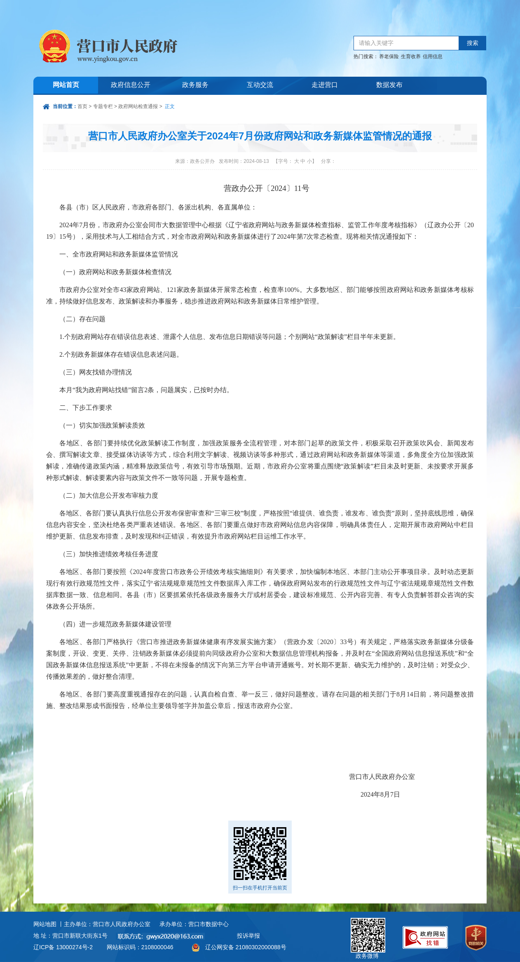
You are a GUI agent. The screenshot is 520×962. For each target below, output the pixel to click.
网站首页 (66, 85)
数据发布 (389, 85)
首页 (82, 106)
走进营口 (325, 85)
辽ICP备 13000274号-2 (63, 947)
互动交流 (260, 85)
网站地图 (44, 924)
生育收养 (411, 56)
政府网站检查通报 (138, 106)
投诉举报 (248, 935)
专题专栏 (103, 106)
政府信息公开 (130, 85)
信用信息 (433, 56)
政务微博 (368, 927)
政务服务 (195, 85)
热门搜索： (366, 56)
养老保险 (389, 56)
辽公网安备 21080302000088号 (245, 947)
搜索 (472, 43)
